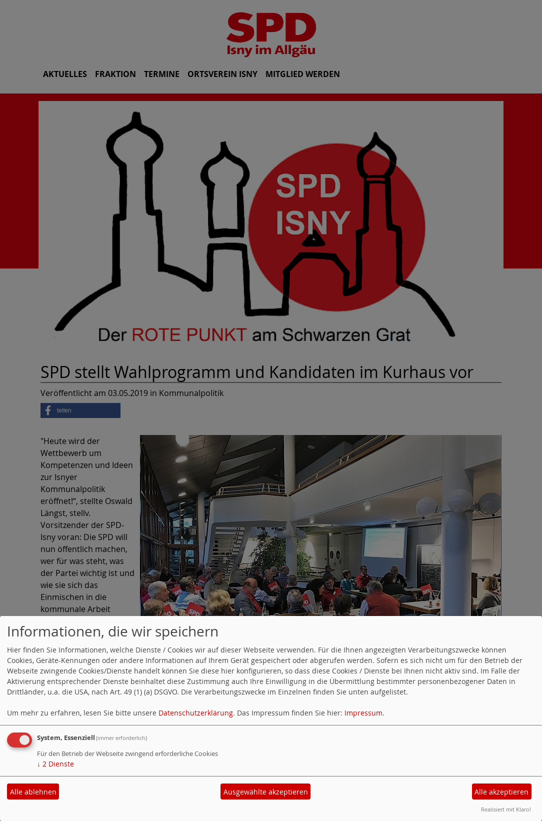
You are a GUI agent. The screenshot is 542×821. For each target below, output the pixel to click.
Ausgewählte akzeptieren (266, 791)
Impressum (363, 713)
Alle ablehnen (33, 791)
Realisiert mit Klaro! (506, 809)
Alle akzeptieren (501, 791)
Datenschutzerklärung (195, 713)
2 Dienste (55, 763)
